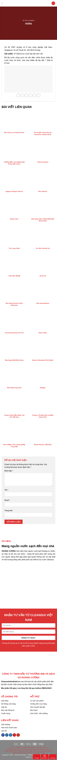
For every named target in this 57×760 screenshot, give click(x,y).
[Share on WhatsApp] (18, 95)
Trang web (8, 510)
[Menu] (3, 3)
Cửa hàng (52, 757)
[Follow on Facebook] (3, 735)
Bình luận (8, 471)
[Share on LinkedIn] (38, 95)
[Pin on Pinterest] (34, 95)
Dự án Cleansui (28, 20)
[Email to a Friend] (30, 95)
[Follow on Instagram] (6, 735)
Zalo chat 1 (44, 757)
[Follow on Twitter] (10, 735)
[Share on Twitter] (26, 95)
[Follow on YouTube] (18, 735)
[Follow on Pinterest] (14, 735)
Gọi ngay (36, 757)
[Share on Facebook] (22, 95)
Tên (6, 490)
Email (7, 500)
